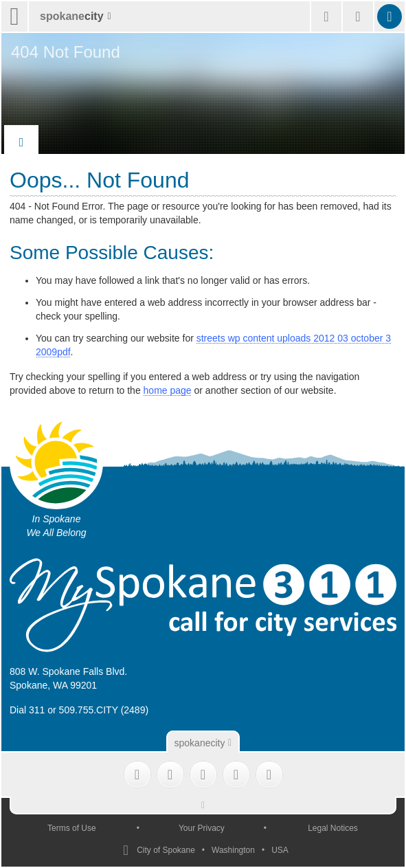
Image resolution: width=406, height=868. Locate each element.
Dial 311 (27, 709)
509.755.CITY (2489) (104, 709)
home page (168, 390)
